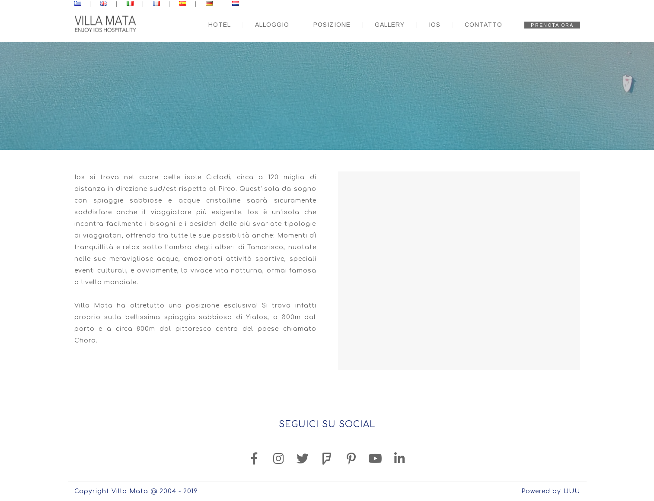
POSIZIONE (332, 24)
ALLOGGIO (272, 24)
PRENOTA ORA (552, 25)
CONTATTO (483, 24)
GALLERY (390, 24)
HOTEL (219, 24)
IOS (434, 24)
